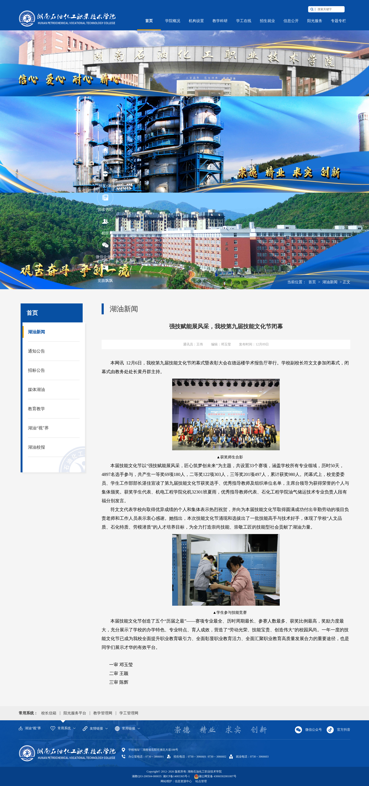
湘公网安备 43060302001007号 (217, 776)
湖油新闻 (330, 282)
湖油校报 (36, 447)
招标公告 (36, 370)
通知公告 (36, 351)
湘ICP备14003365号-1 (176, 776)
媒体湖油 (36, 389)
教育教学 (36, 408)
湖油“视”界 (38, 428)
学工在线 (243, 21)
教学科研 (220, 21)
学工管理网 (128, 713)
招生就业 (267, 21)
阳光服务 (314, 21)
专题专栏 (338, 21)
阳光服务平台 (74, 713)
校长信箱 (48, 713)
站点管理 (201, 781)
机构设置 (196, 21)
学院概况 (172, 21)
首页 (149, 21)
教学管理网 (102, 713)
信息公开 (291, 21)
